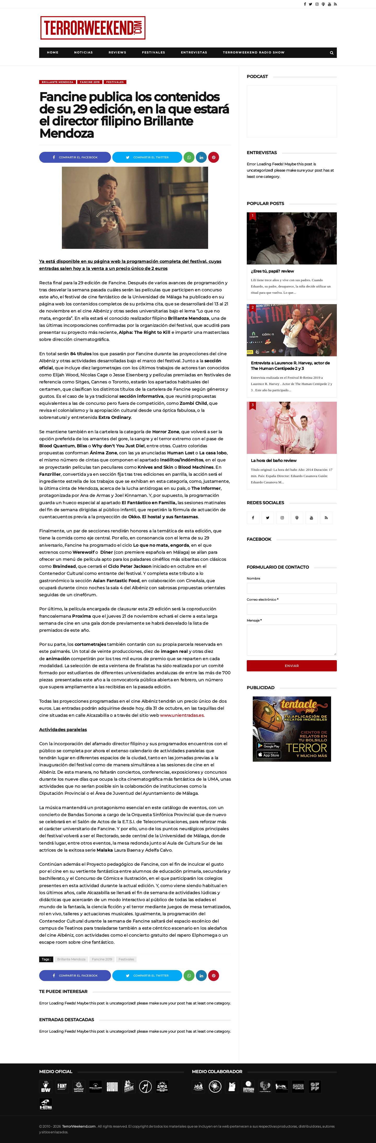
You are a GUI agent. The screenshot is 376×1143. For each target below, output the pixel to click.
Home (52, 52)
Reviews (117, 52)
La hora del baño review (274, 460)
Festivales (153, 52)
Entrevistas (194, 52)
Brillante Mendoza (57, 82)
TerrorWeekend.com (78, 1126)
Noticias (83, 52)
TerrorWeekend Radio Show (254, 52)
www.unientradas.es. (182, 715)
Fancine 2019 (90, 82)
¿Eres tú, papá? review (272, 271)
